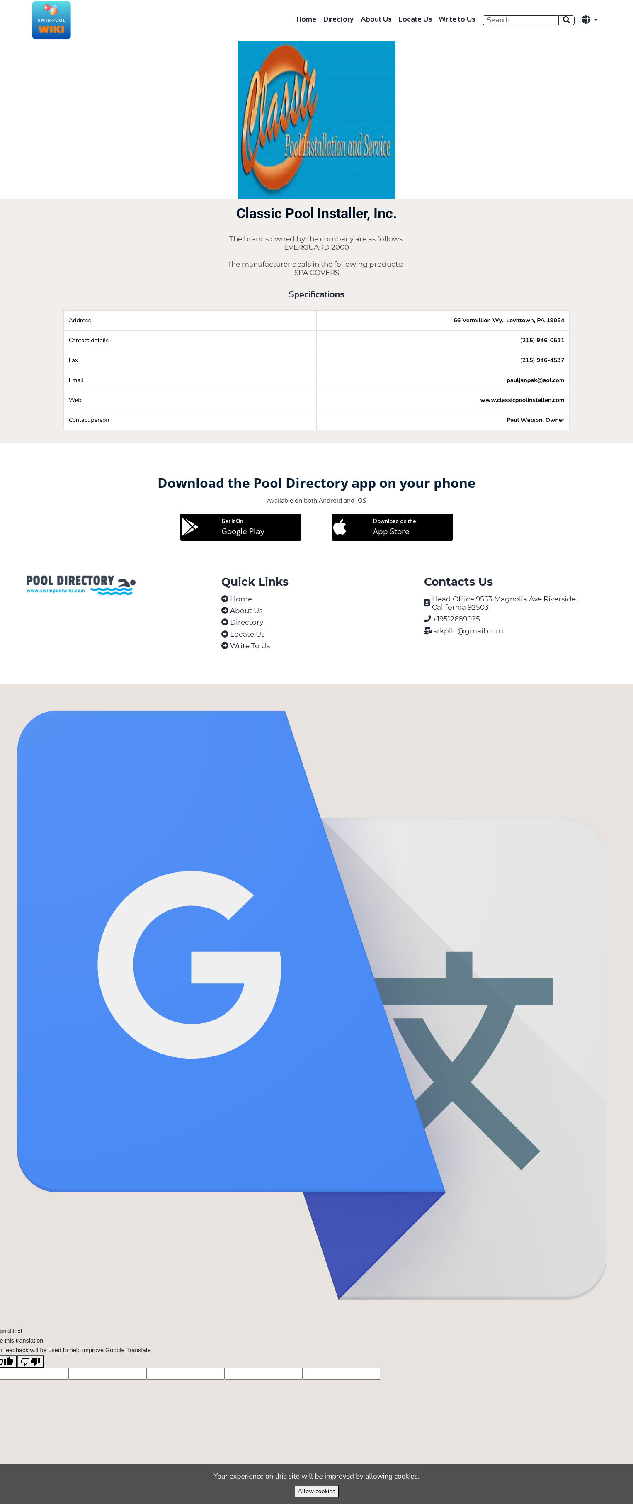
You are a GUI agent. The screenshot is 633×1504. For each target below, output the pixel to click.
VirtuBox (337, 693)
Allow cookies (316, 1491)
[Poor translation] (30, 1381)
